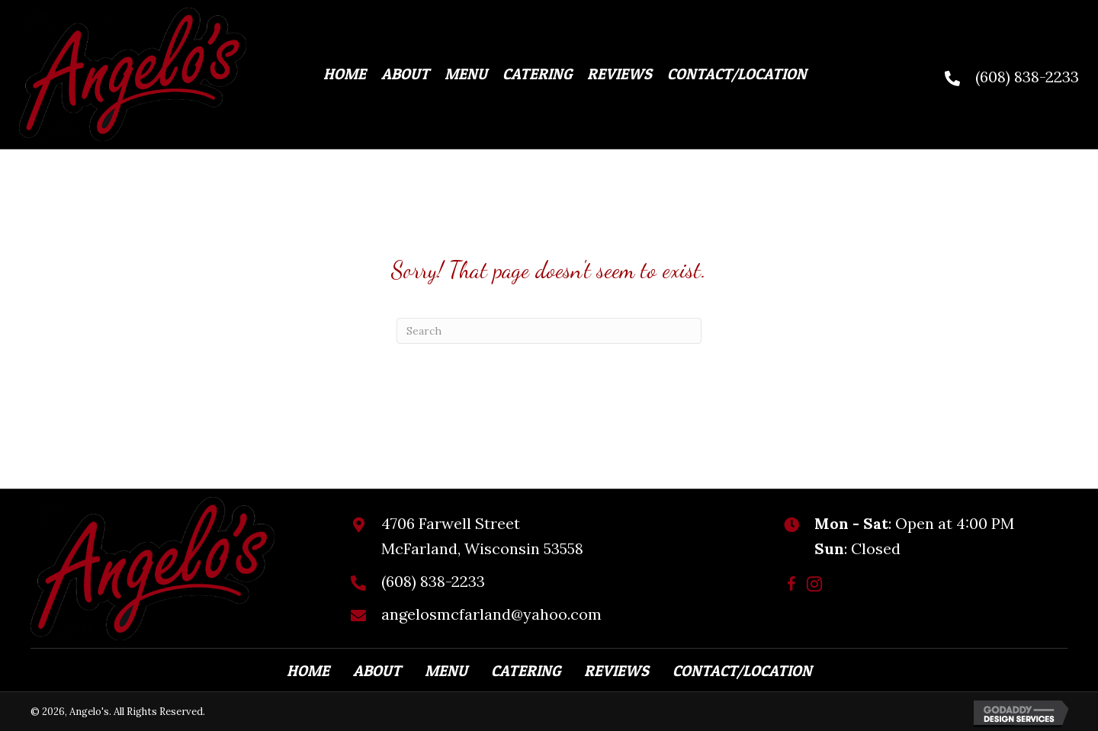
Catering (525, 671)
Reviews (616, 671)
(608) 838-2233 (1027, 76)
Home (308, 671)
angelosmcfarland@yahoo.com (491, 614)
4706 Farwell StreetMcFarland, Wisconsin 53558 (482, 536)
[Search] (549, 331)
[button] (791, 584)
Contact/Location (742, 671)
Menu (446, 671)
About (377, 671)
